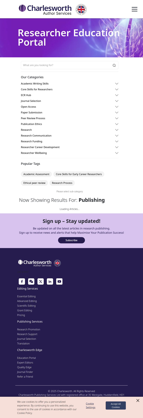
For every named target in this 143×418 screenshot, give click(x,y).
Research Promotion (28, 329)
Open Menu (134, 9)
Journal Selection (26, 339)
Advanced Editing (27, 301)
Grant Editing (24, 310)
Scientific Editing (26, 305)
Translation (23, 343)
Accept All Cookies (116, 405)
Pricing (21, 315)
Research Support (27, 334)
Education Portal (26, 358)
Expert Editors (25, 362)
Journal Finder (25, 372)
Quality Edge (24, 367)
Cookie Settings (90, 405)
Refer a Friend (25, 376)
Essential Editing (26, 296)
